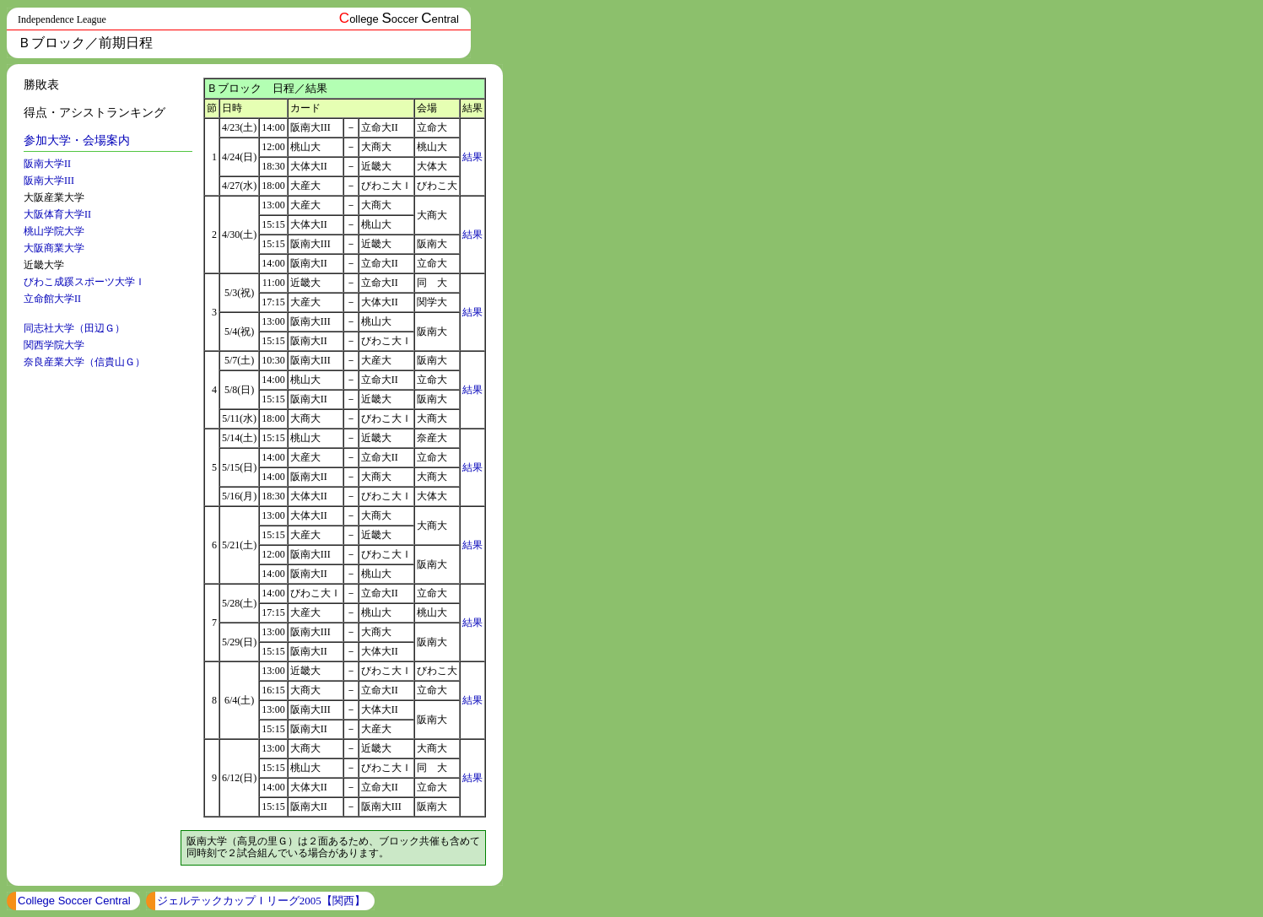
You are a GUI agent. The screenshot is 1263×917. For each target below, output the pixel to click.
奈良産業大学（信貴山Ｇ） (84, 362)
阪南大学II (47, 164)
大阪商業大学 (54, 248)
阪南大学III (49, 180)
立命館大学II (52, 299)
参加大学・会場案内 (77, 140)
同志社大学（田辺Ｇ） (74, 328)
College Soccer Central (74, 900)
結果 (472, 157)
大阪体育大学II (57, 214)
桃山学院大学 (54, 231)
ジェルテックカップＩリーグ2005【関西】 (261, 900)
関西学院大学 (54, 345)
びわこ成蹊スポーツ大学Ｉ (84, 282)
